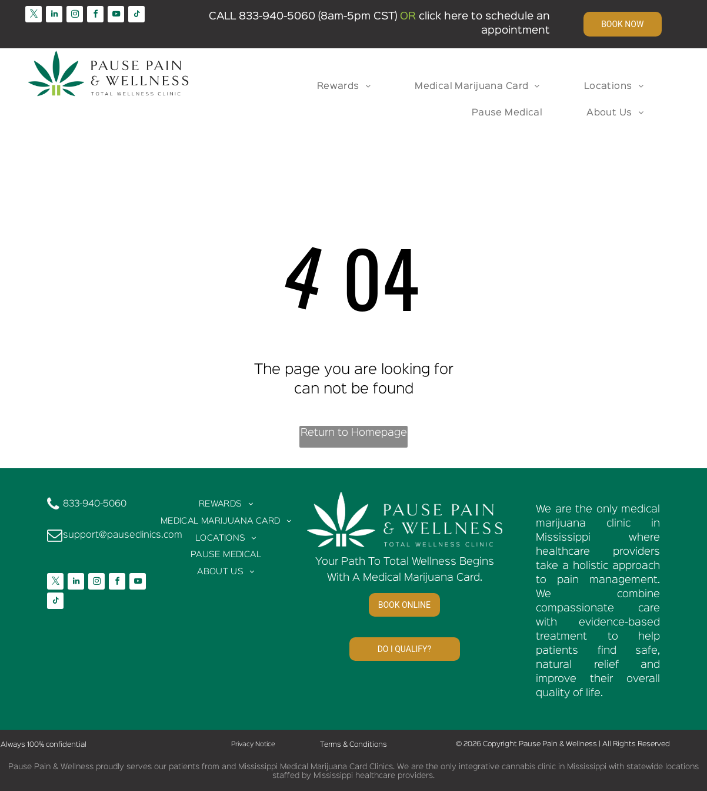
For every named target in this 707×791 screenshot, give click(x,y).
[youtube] (116, 15)
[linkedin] (54, 15)
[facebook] (95, 15)
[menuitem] (348, 87)
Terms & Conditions (353, 745)
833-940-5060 (277, 16)
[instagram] (74, 15)
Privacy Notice (253, 744)
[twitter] (33, 15)
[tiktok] (136, 15)
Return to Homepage (354, 433)
